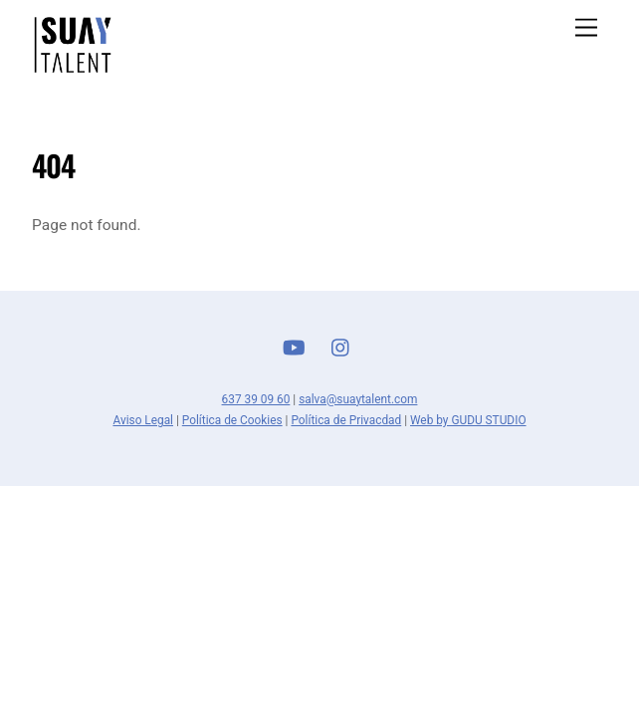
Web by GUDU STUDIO (468, 420)
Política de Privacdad (346, 420)
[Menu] (586, 28)
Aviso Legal (142, 420)
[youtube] (294, 346)
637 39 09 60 (256, 399)
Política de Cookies (232, 420)
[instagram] (341, 346)
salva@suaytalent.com (358, 399)
